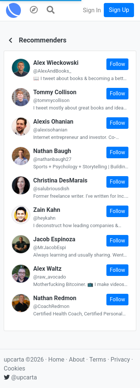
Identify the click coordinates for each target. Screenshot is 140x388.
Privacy (121, 359)
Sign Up (119, 9)
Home (56, 359)
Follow (117, 64)
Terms (98, 359)
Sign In (92, 10)
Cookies (14, 368)
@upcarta (20, 377)
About (77, 359)
